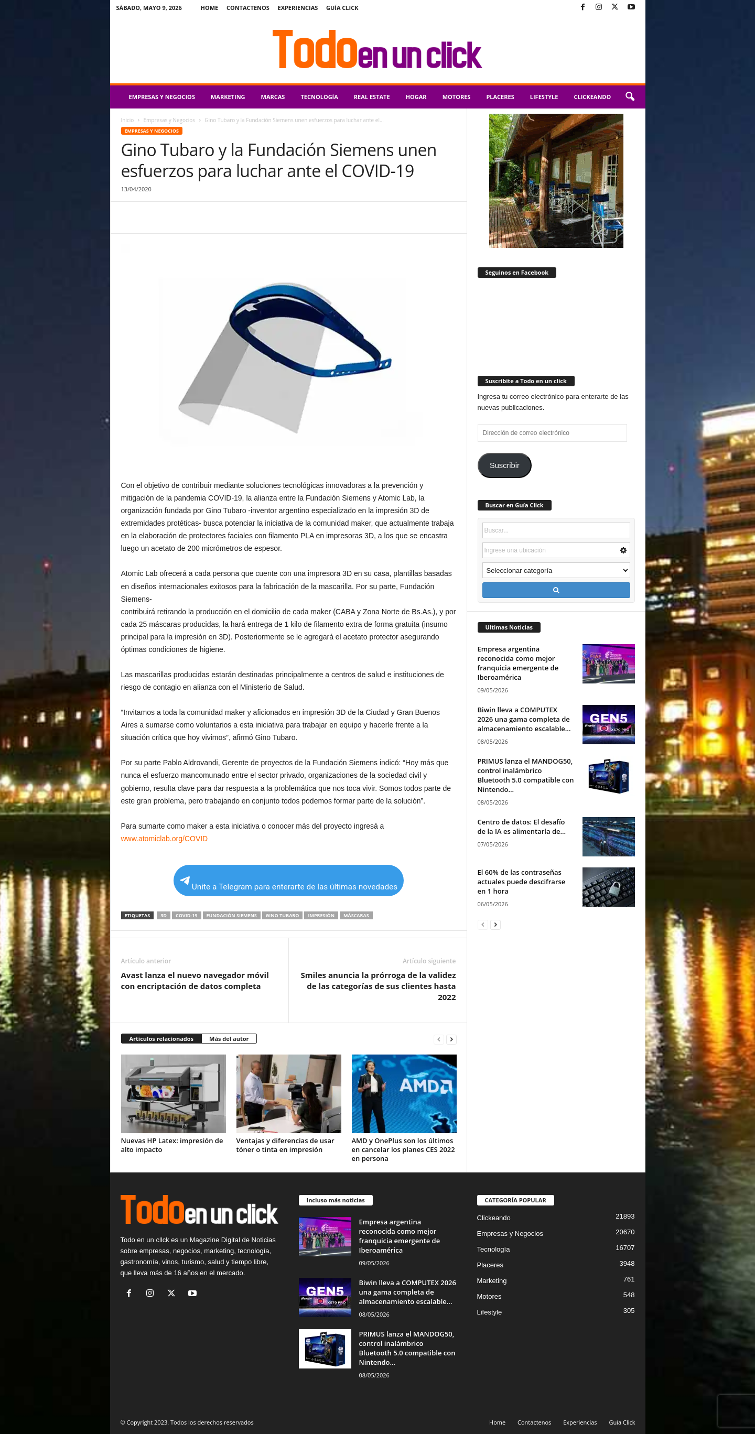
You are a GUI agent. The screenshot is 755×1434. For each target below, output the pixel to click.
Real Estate (372, 97)
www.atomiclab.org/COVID (164, 838)
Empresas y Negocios (162, 97)
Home (210, 8)
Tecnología (319, 97)
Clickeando (592, 97)
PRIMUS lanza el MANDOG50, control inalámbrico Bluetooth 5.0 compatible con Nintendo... (526, 775)
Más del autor (229, 1038)
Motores (457, 97)
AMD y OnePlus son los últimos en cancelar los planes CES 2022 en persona (403, 1149)
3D (163, 915)
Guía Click (342, 8)
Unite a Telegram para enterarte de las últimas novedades (288, 884)
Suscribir (505, 465)
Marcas (273, 97)
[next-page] (451, 1039)
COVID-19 (187, 915)
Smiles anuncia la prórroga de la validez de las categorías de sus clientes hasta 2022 (378, 986)
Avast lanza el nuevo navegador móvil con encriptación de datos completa (195, 980)
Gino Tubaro (282, 915)
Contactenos (247, 8)
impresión (321, 915)
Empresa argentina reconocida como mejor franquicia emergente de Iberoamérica (518, 663)
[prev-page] (439, 1039)
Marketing (228, 97)
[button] (629, 96)
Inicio (127, 120)
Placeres (500, 97)
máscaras (356, 915)
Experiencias (297, 8)
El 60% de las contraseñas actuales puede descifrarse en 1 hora (522, 881)
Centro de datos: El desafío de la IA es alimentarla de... (522, 826)
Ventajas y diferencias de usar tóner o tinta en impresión (285, 1145)
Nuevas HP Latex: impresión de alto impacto (172, 1145)
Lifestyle (544, 97)
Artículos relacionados (162, 1038)
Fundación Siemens (232, 915)
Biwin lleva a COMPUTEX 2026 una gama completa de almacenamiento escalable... (524, 719)
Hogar (416, 97)
